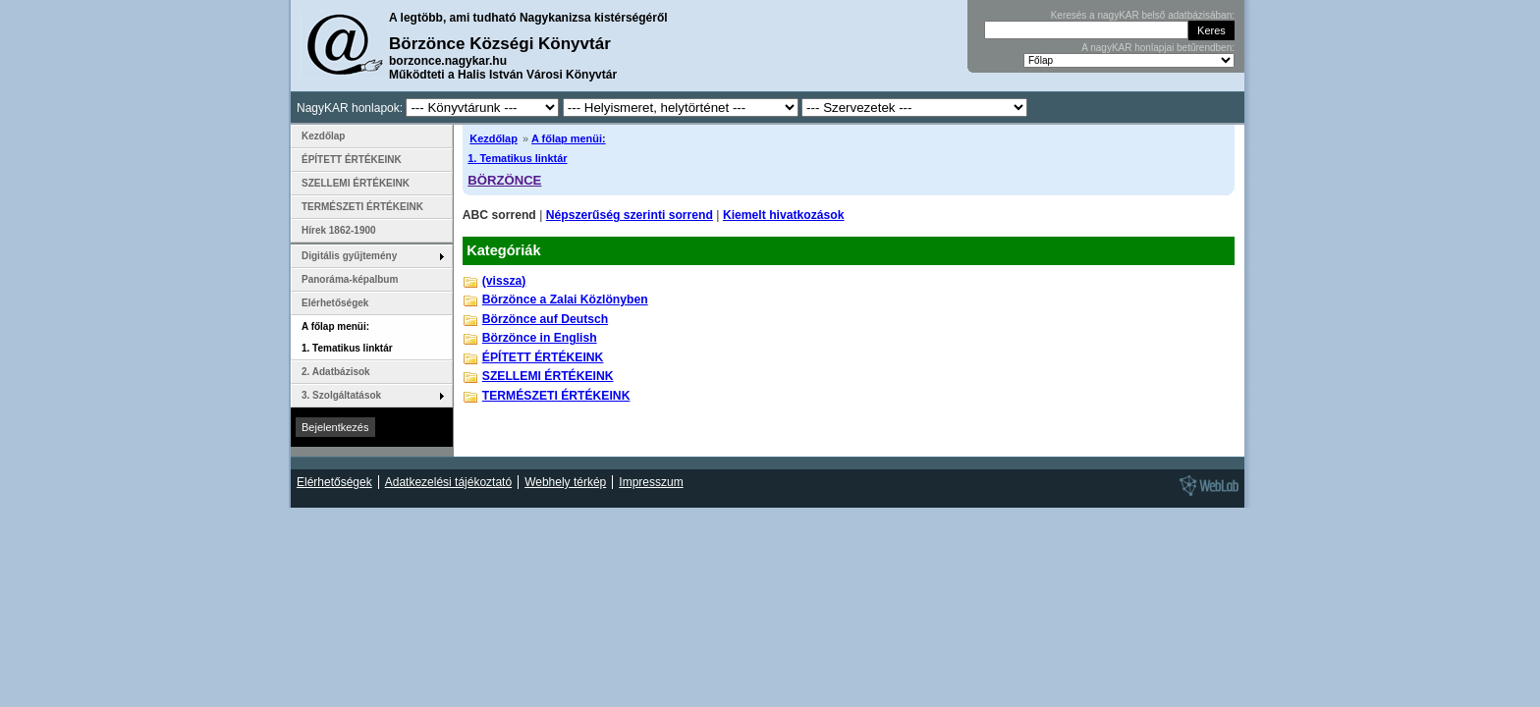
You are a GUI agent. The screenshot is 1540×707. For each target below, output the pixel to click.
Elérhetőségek (335, 303)
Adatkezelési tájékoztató (448, 482)
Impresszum (651, 482)
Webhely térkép (565, 482)
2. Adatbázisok (336, 371)
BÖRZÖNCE (504, 180)
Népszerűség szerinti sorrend (629, 215)
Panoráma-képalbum (350, 279)
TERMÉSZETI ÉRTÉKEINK (556, 396)
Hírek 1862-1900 (339, 230)
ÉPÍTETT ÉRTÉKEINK (543, 357)
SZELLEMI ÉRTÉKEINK (548, 376)
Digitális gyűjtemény (349, 255)
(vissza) (504, 281)
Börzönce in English (539, 338)
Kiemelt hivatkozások (784, 215)
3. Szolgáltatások (341, 395)
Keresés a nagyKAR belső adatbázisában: (1143, 15)
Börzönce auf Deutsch (545, 319)
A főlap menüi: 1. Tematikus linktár (347, 337)
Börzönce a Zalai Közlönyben (565, 299)
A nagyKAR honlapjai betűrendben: (1158, 47)
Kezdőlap (493, 138)
